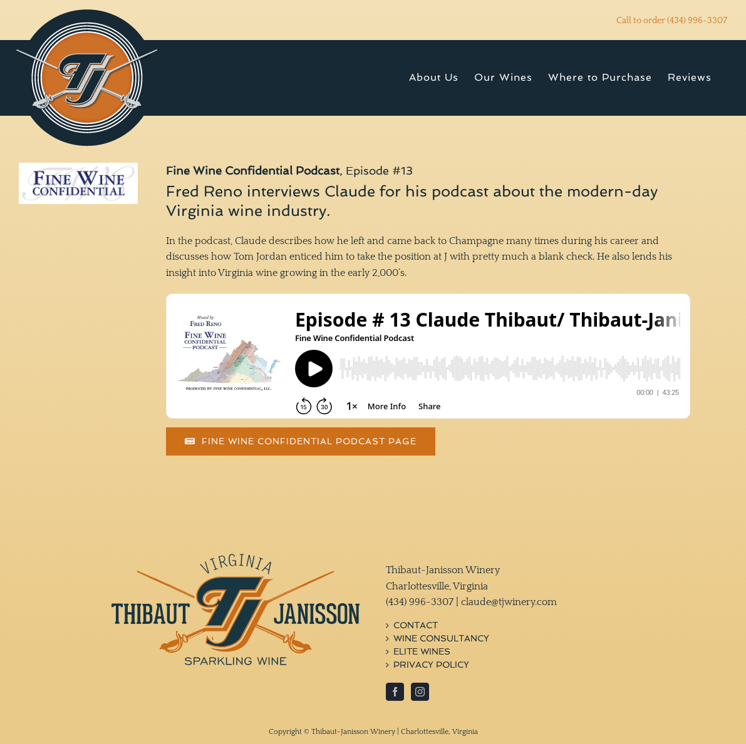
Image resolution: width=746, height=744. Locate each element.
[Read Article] (300, 441)
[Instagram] (420, 692)
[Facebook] (395, 692)
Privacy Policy (431, 665)
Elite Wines (421, 651)
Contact (415, 625)
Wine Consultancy (441, 638)
